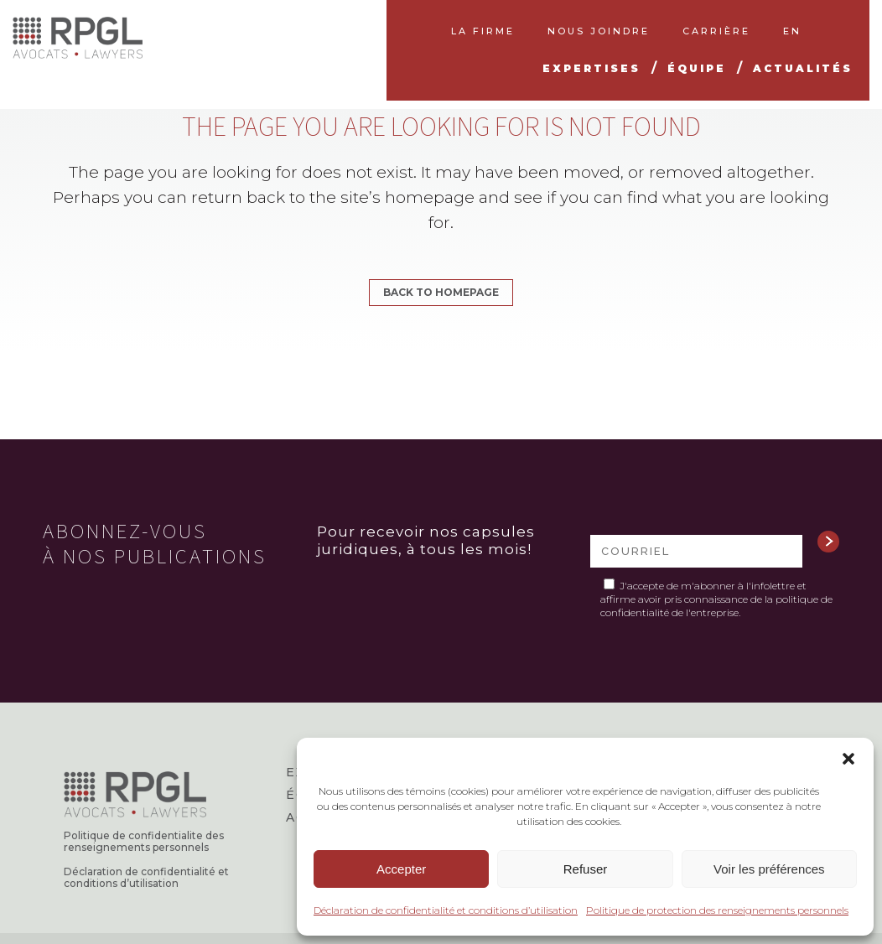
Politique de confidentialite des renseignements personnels (144, 841)
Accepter (401, 869)
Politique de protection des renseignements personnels (717, 910)
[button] (848, 758)
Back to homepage (441, 292)
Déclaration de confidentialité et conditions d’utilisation (446, 910)
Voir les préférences (769, 869)
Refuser (585, 869)
